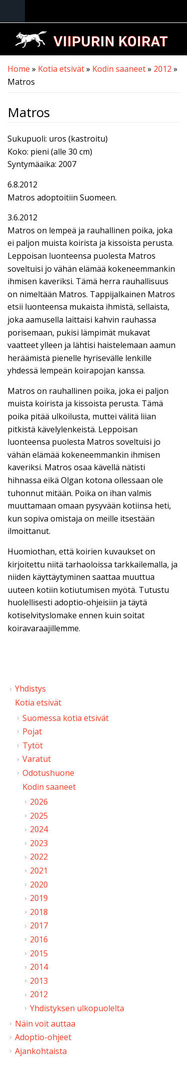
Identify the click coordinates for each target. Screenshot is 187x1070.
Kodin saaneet (119, 68)
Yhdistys (30, 688)
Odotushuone (48, 772)
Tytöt (32, 745)
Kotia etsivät (61, 68)
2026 (39, 801)
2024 (39, 829)
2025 (39, 815)
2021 (39, 870)
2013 (39, 980)
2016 (39, 939)
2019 (39, 897)
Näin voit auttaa (45, 1023)
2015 (39, 953)
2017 (39, 925)
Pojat (32, 731)
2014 (39, 966)
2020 (39, 884)
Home (18, 68)
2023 (39, 843)
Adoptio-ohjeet (43, 1037)
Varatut (36, 758)
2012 (163, 68)
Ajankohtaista (41, 1051)
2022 (39, 856)
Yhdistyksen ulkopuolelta (77, 1008)
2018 (39, 911)
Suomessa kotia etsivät (65, 718)
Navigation (12, 11)
